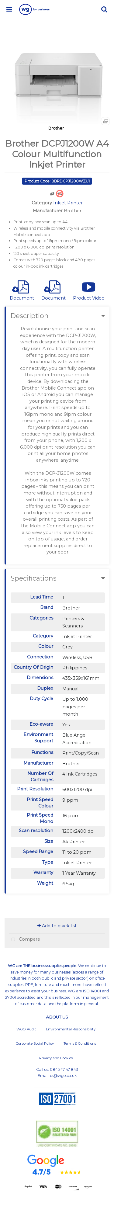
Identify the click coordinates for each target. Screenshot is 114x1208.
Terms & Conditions (80, 1043)
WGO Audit (26, 1029)
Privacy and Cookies (56, 1058)
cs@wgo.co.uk (63, 1075)
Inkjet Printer (68, 203)
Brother (56, 128)
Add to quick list (57, 926)
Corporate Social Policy (35, 1043)
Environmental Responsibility (70, 1029)
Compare (24, 939)
